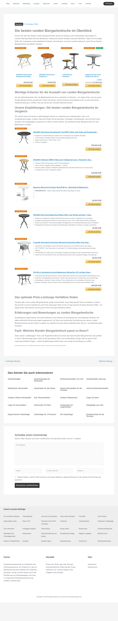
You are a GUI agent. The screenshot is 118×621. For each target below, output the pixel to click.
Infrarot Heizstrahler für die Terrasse (71, 400)
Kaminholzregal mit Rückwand (42, 390)
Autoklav (25, 557)
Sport (78, 4)
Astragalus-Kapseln (29, 544)
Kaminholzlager (14, 389)
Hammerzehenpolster (106, 544)
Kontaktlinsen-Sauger (68, 549)
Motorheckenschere (105, 557)
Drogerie (39, 4)
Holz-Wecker (102, 529)
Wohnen (9, 11)
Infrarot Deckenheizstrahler (97, 399)
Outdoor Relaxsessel (68, 408)
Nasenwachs (27, 549)
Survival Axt (83, 557)
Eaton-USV (26, 537)
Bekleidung (28, 4)
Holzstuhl (82, 529)
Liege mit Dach (92, 408)
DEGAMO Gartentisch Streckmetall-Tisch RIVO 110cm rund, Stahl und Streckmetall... (67, 139)
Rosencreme (83, 544)
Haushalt (69, 4)
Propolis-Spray (46, 557)
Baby (8, 4)
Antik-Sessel (46, 544)
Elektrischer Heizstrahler (18, 399)
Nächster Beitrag (106, 371)
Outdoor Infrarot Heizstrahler (19, 408)
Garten (59, 4)
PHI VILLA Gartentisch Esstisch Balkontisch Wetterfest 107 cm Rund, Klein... (63, 282)
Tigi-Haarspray (28, 529)
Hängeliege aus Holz (94, 415)
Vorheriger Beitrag (12, 371)
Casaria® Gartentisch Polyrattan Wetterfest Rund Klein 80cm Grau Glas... (62, 252)
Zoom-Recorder (10, 544)
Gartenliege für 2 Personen (45, 425)
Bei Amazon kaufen (25, 93)
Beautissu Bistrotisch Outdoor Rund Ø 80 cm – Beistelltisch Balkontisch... (62, 196)
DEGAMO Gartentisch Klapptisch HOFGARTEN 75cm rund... (47, 83)
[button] (108, 7)
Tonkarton (64, 537)
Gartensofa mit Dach (42, 415)
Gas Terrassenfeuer (42, 408)
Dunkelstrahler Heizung (95, 389)
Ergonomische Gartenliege (19, 425)
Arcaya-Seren (65, 544)
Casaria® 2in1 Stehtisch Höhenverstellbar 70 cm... (69, 83)
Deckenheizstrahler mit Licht (71, 389)
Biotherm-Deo (103, 549)
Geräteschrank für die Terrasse (95, 426)
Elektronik (49, 4)
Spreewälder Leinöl (11, 537)
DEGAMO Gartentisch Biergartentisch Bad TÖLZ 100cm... (24, 83)
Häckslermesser (66, 557)
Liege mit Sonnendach (17, 415)
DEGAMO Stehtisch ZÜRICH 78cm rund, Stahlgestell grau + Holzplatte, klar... (63, 168)
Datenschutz (92, 586)
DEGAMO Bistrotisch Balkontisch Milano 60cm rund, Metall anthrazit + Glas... (63, 224)
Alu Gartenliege (66, 425)
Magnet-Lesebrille (86, 549)
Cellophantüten (85, 537)
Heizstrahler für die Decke (44, 399)
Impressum (92, 583)
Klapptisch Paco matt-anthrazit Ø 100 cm (93, 83)
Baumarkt (17, 4)
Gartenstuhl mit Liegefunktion (66, 416)
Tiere (86, 4)
